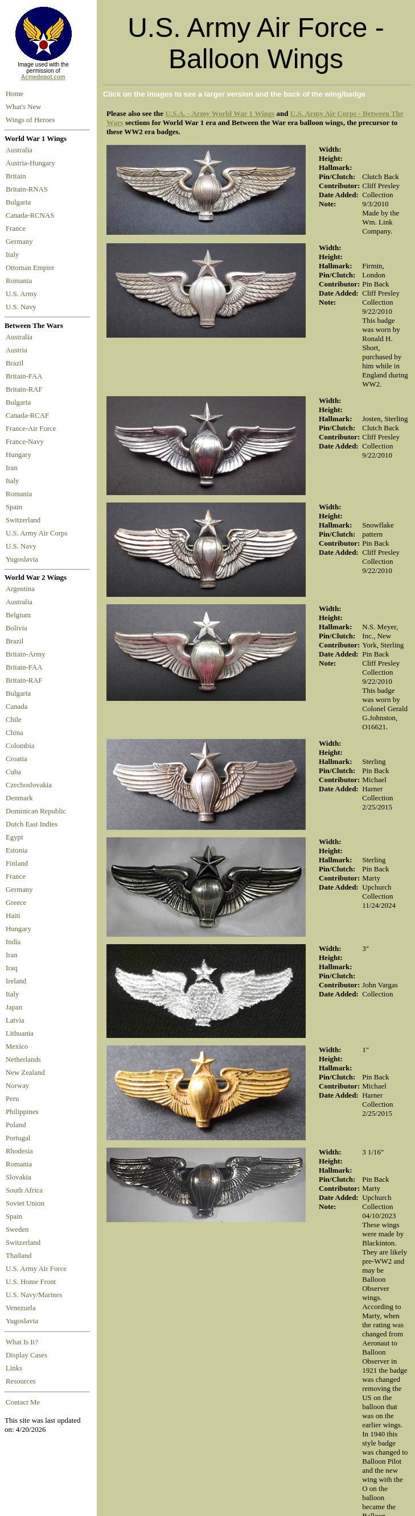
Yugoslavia (23, 559)
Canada (16, 707)
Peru (12, 1099)
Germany (21, 242)
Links (14, 1368)
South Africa (24, 1190)
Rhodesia (19, 1151)
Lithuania (20, 1033)
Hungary (20, 455)
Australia (21, 150)
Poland (16, 1125)
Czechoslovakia (29, 785)
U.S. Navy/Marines (34, 1295)
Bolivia (16, 628)
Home (14, 94)
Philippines (22, 1112)
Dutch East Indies (31, 824)
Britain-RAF (26, 389)
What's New (23, 107)
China (14, 733)
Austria (18, 350)
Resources (21, 1381)
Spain (14, 507)
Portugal (18, 1138)
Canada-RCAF (29, 416)
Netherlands (23, 1060)
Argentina (20, 589)
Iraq (12, 968)
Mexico (17, 1046)
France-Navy (26, 442)
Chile (14, 720)
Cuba (13, 772)
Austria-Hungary (32, 163)
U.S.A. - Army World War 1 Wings (219, 113)
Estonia (16, 850)
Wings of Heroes (30, 120)
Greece (16, 903)
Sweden (17, 1229)
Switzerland (24, 520)
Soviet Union (25, 1203)
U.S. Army (22, 294)
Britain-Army (26, 654)
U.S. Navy (22, 307)
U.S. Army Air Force (36, 1269)
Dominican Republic (36, 811)
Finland (17, 863)
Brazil (16, 363)
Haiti (13, 916)
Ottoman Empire (32, 268)
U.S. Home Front (31, 1282)
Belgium (18, 615)
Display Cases (26, 1355)
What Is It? (22, 1342)
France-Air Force (33, 429)
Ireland (16, 981)
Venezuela (21, 1308)
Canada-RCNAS (32, 215)
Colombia (20, 746)
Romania (21, 281)
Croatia (16, 759)
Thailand (18, 1256)
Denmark (19, 798)
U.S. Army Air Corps (37, 533)
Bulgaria (20, 202)
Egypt (14, 837)
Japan (14, 1007)
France (17, 228)
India (13, 942)
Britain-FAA (26, 376)
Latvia (15, 1020)
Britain (18, 176)
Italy (14, 255)
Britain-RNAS (28, 189)
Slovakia (18, 1177)
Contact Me (23, 1402)
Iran (13, 468)
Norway (17, 1086)
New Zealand (25, 1073)
